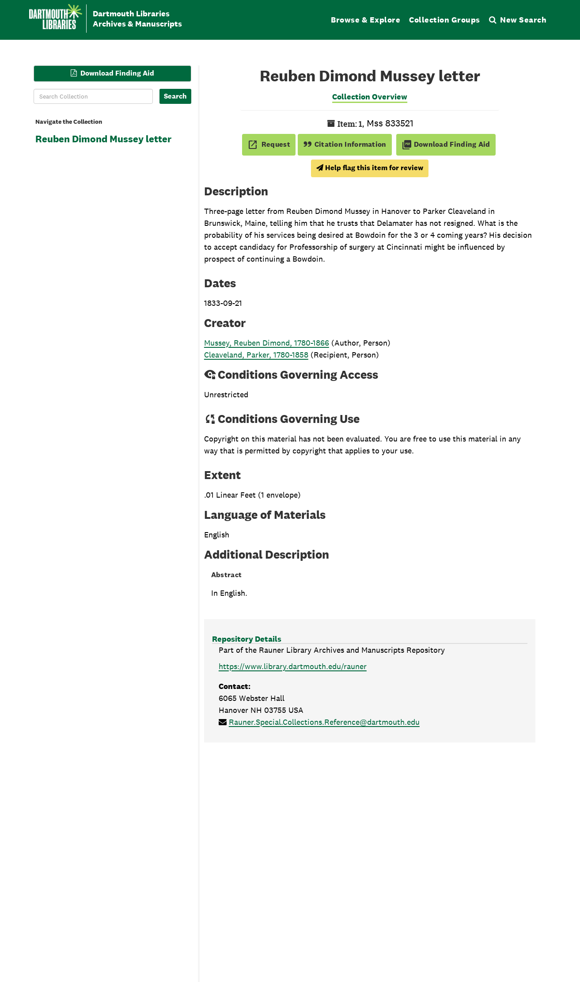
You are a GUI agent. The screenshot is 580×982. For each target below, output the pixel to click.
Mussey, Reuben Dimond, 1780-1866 (266, 343)
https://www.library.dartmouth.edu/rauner (293, 666)
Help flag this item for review (369, 167)
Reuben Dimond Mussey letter (103, 139)
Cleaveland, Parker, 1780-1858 (256, 355)
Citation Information (345, 144)
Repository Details (246, 639)
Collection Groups (444, 20)
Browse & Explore (365, 20)
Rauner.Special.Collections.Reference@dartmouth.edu (324, 722)
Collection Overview (369, 96)
